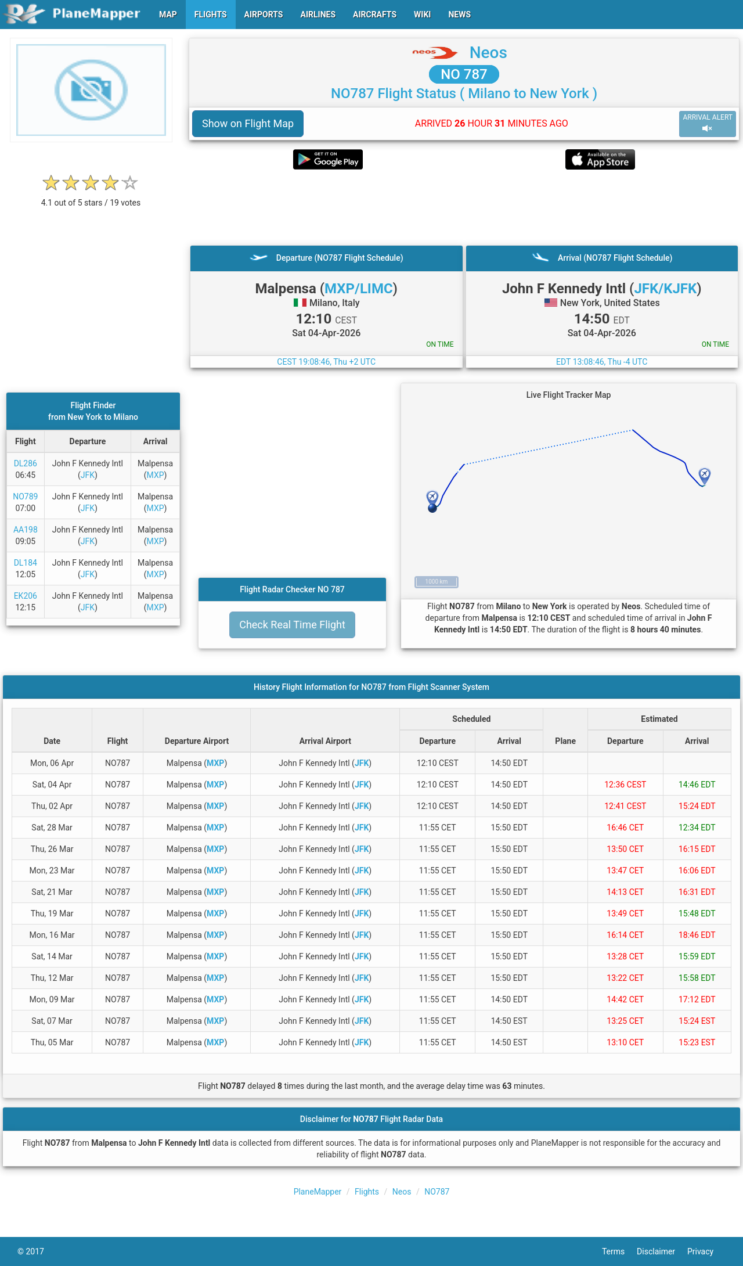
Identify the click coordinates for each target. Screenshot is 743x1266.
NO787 (436, 1191)
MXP (155, 475)
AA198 (25, 529)
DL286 (25, 463)
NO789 (25, 496)
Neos (488, 52)
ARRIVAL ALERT (708, 123)
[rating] (91, 196)
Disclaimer (662, 1251)
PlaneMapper (318, 1191)
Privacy (706, 1251)
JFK (88, 475)
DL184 (25, 562)
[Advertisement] (464, 207)
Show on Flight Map (248, 123)
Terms (619, 1251)
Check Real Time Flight (292, 624)
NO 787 (464, 74)
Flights (367, 1191)
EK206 (25, 595)
